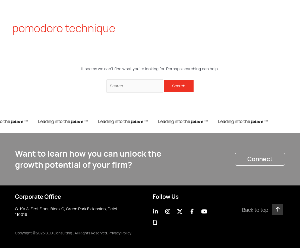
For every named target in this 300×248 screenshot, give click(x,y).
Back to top (255, 209)
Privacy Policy (120, 233)
